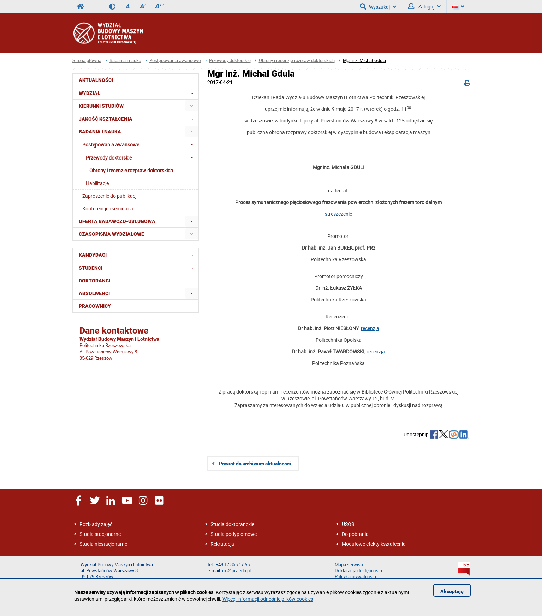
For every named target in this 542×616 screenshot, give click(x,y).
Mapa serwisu (349, 565)
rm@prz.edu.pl (236, 571)
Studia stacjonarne (100, 534)
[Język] (458, 6)
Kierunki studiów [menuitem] (101, 106)
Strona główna (86, 61)
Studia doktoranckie (232, 524)
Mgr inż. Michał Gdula (364, 61)
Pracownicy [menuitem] (95, 306)
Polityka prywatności (355, 577)
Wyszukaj (378, 6)
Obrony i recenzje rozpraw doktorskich (297, 61)
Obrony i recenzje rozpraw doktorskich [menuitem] (131, 170)
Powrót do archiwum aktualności (255, 463)
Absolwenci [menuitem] (94, 293)
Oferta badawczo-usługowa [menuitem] (117, 221)
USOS (348, 524)
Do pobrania (355, 534)
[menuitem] (191, 105)
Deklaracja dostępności (358, 571)
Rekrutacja (222, 543)
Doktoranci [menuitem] (94, 280)
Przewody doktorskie (230, 61)
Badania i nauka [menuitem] (100, 131)
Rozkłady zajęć (95, 524)
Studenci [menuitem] (138, 267)
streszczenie (338, 213)
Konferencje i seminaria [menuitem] (107, 208)
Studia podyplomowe (233, 534)
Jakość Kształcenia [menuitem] (138, 118)
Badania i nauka (125, 61)
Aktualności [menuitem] (96, 80)
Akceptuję (452, 591)
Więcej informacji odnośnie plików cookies (267, 599)
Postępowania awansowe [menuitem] (140, 144)
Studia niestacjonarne (103, 543)
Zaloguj (424, 6)
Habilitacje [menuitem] (97, 183)
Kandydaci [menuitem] (138, 254)
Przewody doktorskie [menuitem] (142, 157)
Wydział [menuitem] (138, 92)
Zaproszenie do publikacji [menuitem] (109, 195)
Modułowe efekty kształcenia (374, 543)
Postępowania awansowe (175, 61)
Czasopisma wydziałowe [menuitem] (111, 234)
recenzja (370, 328)
